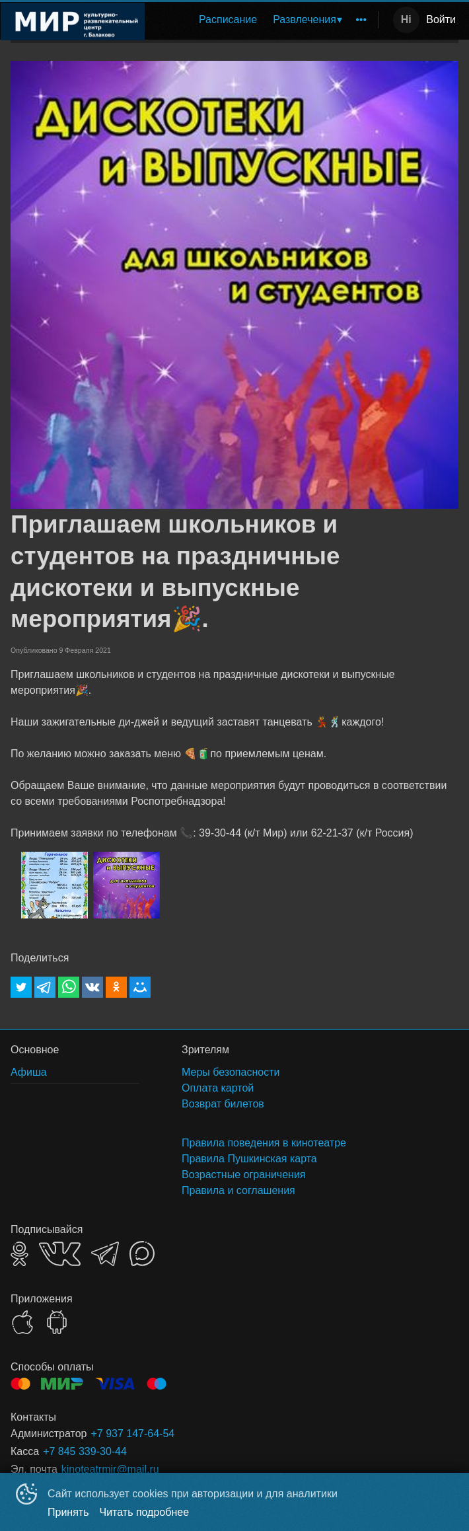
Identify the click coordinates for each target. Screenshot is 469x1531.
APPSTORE (22, 1322)
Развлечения (304, 19)
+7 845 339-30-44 (85, 1451)
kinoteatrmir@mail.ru (110, 1469)
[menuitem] (228, 20)
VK (60, 1254)
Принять (68, 1512)
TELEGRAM (105, 1254)
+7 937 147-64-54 (132, 1433)
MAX (142, 1253)
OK (19, 1254)
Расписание (228, 19)
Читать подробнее (145, 1512)
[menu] (264, 20)
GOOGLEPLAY (57, 1322)
